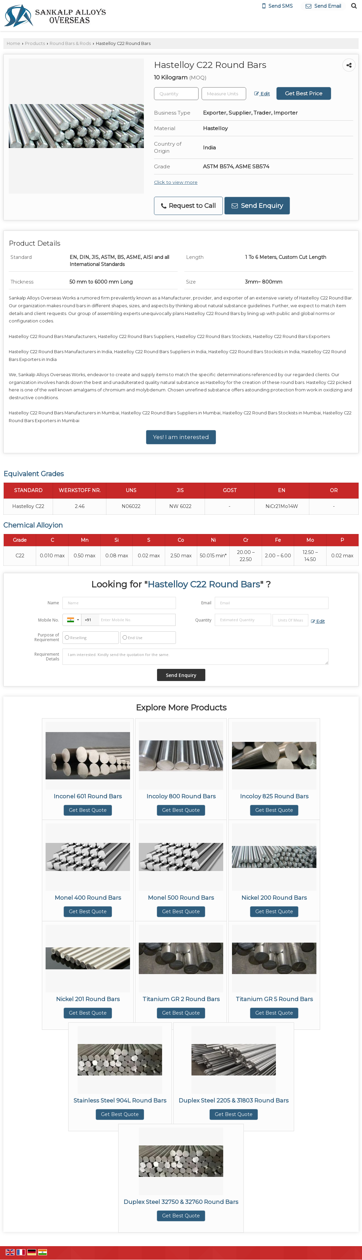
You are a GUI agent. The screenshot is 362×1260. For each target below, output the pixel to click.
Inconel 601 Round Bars (88, 796)
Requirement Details (46, 656)
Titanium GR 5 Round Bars (274, 999)
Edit (262, 93)
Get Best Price (303, 93)
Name (53, 603)
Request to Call (188, 206)
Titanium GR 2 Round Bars (181, 999)
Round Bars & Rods (70, 43)
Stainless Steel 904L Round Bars (120, 1100)
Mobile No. (48, 620)
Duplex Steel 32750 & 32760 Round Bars (181, 1201)
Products (35, 43)
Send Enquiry (257, 206)
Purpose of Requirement (46, 637)
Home (13, 43)
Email (206, 603)
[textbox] (224, 93)
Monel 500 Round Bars (181, 897)
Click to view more (176, 182)
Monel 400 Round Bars (88, 897)
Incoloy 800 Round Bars (181, 796)
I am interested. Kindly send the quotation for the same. (195, 657)
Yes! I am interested (181, 437)
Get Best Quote (88, 810)
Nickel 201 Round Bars (88, 999)
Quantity (203, 620)
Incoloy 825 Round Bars (274, 796)
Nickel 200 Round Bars (274, 897)
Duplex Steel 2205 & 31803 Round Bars (234, 1100)
